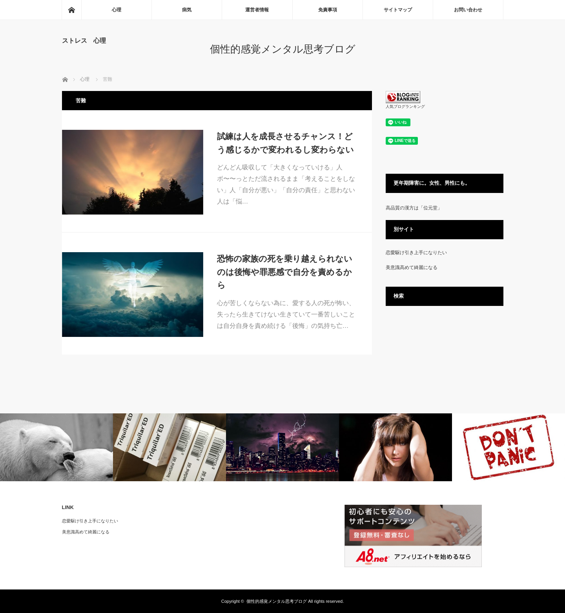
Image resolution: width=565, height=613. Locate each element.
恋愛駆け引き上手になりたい (416, 252)
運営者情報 (257, 10)
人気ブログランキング (405, 106)
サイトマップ (398, 10)
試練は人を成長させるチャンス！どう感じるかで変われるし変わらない (285, 143)
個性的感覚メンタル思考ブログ (282, 49)
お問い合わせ (468, 10)
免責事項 (327, 10)
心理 (116, 10)
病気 (186, 10)
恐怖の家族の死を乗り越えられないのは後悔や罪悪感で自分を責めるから (284, 271)
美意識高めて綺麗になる (411, 267)
